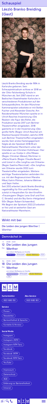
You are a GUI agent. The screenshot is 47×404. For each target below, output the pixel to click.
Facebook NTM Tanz (13, 358)
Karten (10, 255)
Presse (7, 311)
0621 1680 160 (32, 301)
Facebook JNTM (11, 354)
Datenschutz (9, 375)
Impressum (9, 370)
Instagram (8, 336)
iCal (42, 255)
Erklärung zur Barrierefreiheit (17, 384)
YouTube (7, 363)
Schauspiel (20, 255)
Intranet (7, 388)
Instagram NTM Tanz (13, 345)
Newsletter (9, 316)
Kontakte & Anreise (12, 325)
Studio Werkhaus (32, 255)
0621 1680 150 (10, 301)
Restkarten (11, 274)
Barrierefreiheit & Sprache (16, 320)
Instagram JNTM (11, 340)
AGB (5, 379)
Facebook (8, 349)
